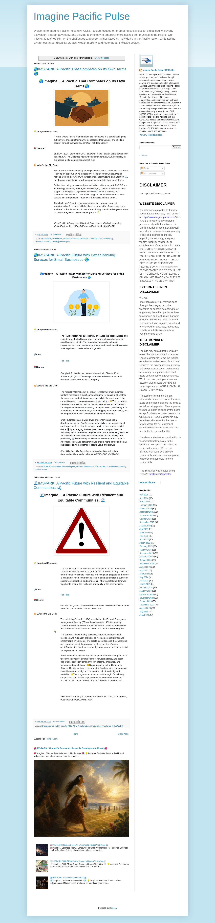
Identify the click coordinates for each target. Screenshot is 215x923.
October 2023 (145, 601)
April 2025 (143, 539)
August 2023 (145, 608)
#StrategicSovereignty (61, 242)
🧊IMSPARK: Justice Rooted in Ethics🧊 (68, 878)
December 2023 (146, 594)
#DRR (57, 726)
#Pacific (79, 467)
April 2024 (143, 581)
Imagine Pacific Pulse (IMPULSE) (158, 70)
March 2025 (144, 543)
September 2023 (146, 605)
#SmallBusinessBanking (116, 467)
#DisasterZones (47, 726)
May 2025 (143, 536)
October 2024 (145, 560)
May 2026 (143, 495)
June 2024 (144, 574)
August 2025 (145, 526)
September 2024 (146, 563)
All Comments (148, 173)
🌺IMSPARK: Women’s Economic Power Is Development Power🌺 (70, 748)
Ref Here (64, 360)
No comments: (56, 234)
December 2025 (146, 512)
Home (75, 734)
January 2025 (145, 550)
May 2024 (143, 577)
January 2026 (145, 508)
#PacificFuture (83, 726)
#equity (64, 726)
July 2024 (143, 570)
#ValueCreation (41, 469)
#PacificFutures (96, 239)
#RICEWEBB (100, 467)
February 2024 (146, 587)
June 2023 (144, 615)
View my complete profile (150, 135)
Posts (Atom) (51, 739)
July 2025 (143, 529)
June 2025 (144, 532)
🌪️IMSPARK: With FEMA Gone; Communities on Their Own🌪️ (78, 861)
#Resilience (106, 726)
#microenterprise (68, 467)
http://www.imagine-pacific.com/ (159, 217)
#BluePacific (46, 239)
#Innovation (56, 467)
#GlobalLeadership (71, 239)
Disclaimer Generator (160, 474)
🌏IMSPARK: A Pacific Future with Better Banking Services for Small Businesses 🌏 (74, 257)
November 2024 (146, 556)
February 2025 (146, 546)
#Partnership (108, 239)
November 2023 (146, 598)
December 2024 (146, 553)
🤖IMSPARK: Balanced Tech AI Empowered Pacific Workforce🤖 (79, 845)
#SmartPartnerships (43, 242)
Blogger (112, 908)
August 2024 (145, 567)
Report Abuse (147, 482)
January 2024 (145, 591)
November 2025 (146, 515)
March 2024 (144, 584)
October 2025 (145, 519)
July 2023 (143, 612)
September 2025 (146, 522)
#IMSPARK (84, 239)
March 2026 (144, 501)
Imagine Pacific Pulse (82, 16)
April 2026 (143, 498)
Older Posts (123, 734)
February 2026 (146, 505)
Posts (145, 168)
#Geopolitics (57, 239)
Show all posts (102, 58)
